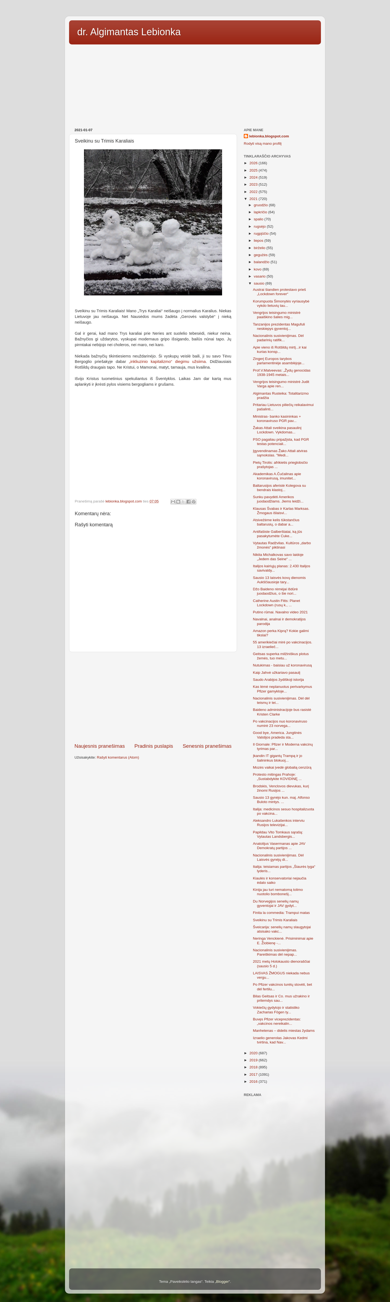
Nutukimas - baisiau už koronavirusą (282, 665)
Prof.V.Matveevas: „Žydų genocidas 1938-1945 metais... (282, 372)
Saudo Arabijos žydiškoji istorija (278, 680)
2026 (254, 163)
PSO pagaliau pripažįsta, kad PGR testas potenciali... (281, 441)
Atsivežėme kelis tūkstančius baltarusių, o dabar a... (276, 522)
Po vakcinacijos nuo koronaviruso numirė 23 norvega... (280, 723)
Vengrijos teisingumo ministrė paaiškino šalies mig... (277, 315)
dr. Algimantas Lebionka (129, 31)
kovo (258, 269)
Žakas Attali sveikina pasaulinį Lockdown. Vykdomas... (277, 430)
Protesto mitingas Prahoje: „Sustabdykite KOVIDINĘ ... (277, 776)
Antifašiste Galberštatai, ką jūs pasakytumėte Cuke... (277, 534)
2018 (254, 1067)
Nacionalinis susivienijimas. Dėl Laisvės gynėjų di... (278, 857)
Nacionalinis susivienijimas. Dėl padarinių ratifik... (278, 338)
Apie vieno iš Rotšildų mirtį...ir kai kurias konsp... (280, 349)
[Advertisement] (195, 84)
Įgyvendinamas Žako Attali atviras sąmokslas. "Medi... (280, 453)
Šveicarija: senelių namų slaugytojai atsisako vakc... (282, 929)
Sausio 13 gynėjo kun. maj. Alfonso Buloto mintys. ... (281, 799)
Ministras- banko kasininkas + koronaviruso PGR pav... (277, 418)
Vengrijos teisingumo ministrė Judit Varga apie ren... (281, 384)
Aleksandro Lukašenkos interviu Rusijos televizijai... (279, 822)
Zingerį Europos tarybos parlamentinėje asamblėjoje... (279, 361)
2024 (254, 177)
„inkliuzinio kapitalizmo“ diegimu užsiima (167, 361)
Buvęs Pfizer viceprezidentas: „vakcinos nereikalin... (277, 1021)
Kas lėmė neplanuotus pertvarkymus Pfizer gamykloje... (282, 689)
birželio (260, 248)
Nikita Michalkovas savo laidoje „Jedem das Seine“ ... (278, 557)
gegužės (261, 255)
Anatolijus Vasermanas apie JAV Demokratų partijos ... (279, 846)
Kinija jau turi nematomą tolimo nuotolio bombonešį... (278, 892)
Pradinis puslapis (153, 746)
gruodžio (261, 205)
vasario (260, 276)
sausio (259, 283)
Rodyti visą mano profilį (263, 143)
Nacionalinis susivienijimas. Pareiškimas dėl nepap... (275, 952)
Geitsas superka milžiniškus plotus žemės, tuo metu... (281, 656)
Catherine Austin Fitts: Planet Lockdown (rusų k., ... (276, 603)
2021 (254, 199)
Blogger (222, 1282)
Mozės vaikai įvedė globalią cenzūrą (282, 767)
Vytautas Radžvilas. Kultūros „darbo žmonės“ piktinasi (282, 545)
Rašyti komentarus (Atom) (118, 757)
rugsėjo (260, 226)
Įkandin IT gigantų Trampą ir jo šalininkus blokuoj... (277, 758)
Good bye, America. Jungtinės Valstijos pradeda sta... (277, 735)
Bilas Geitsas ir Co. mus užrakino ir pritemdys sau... (281, 998)
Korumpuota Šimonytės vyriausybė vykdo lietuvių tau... (281, 303)
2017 (254, 1074)
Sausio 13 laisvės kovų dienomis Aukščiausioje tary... (279, 580)
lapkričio (261, 212)
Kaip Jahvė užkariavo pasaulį (276, 673)
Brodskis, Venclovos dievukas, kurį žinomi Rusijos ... (281, 788)
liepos (259, 241)
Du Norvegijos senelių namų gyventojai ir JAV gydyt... (276, 903)
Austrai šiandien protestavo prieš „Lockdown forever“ (279, 292)
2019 (254, 1060)
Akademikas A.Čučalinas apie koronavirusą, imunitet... (277, 476)
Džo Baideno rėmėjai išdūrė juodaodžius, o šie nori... (275, 591)
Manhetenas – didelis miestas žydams (284, 1031)
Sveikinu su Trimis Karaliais (275, 920)
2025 (254, 170)
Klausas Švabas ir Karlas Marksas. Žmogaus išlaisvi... (281, 511)
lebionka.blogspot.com (269, 136)
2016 (254, 1081)
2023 (254, 184)
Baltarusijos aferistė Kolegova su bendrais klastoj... (279, 488)
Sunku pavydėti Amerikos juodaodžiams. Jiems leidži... (278, 499)
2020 (254, 1053)
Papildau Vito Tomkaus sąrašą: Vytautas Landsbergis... (278, 834)
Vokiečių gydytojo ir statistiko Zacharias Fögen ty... (276, 1009)
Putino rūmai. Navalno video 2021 (280, 612)
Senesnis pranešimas (207, 746)
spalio (259, 219)
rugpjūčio (262, 233)
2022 (254, 192)
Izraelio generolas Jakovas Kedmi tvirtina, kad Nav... (280, 1040)
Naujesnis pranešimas (99, 746)
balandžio (262, 262)
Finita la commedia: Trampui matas (281, 913)
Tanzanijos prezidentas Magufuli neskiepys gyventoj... (279, 326)
